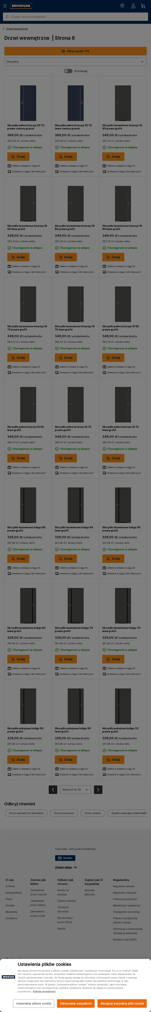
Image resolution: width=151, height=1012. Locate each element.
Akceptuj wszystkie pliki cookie (122, 1003)
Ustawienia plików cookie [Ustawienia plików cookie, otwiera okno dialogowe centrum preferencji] (33, 1003)
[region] (75, 985)
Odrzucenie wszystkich (76, 1003)
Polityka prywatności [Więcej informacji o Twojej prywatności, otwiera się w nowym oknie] (44, 991)
